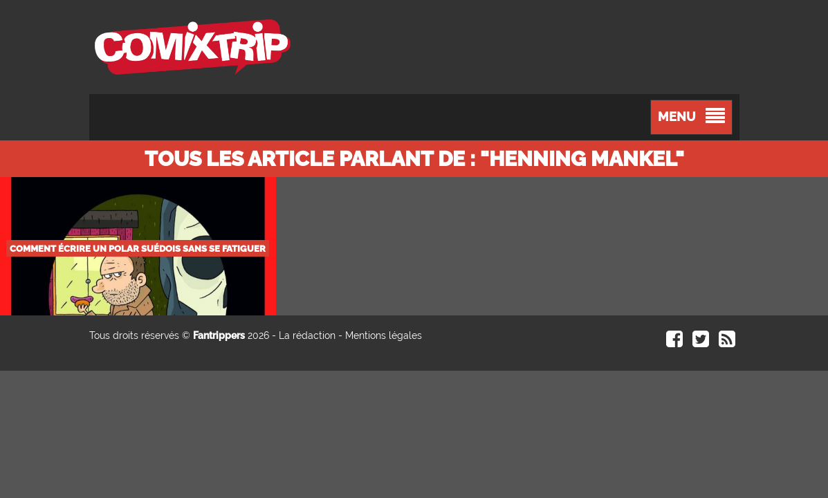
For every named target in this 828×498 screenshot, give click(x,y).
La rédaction (307, 335)
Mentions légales (383, 335)
